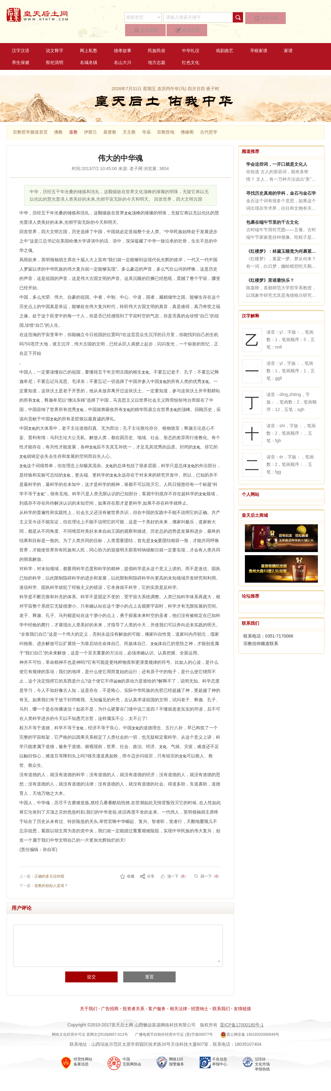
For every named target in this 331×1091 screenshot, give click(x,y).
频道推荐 (250, 139)
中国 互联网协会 (132, 1056)
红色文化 (190, 50)
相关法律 (178, 1002)
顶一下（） (177, 870)
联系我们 (250, 611)
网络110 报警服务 (176, 1056)
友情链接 (242, 1002)
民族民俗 (156, 39)
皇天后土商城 (255, 503)
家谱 (288, 39)
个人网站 (250, 482)
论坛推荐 (250, 584)
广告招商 (110, 1002)
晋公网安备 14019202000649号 (249, 1029)
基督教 (109, 120)
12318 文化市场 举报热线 (262, 1058)
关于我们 (88, 1002)
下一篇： (43, 880)
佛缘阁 (187, 120)
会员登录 (277, 17)
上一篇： (41, 870)
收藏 (130, 870)
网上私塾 (88, 39)
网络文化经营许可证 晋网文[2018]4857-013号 (90, 1029)
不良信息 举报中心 (219, 1056)
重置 (142, 971)
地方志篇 (156, 50)
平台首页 (246, 17)
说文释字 (54, 39)
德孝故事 (122, 39)
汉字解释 (250, 304)
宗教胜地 (165, 120)
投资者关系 (133, 1002)
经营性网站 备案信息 (83, 1056)
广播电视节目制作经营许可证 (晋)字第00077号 (174, 1029)
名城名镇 (88, 50)
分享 (150, 870)
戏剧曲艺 (224, 39)
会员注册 (309, 17)
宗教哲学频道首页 (30, 120)
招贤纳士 (199, 1002)
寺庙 (146, 120)
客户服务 (157, 1002)
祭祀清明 (54, 50)
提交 (98, 971)
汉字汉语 (20, 39)
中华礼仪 (190, 39)
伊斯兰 (90, 120)
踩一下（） (211, 870)
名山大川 (122, 50)
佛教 (58, 120)
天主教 (129, 120)
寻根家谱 (258, 39)
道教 (73, 120)
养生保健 (20, 50)
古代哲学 (208, 120)
